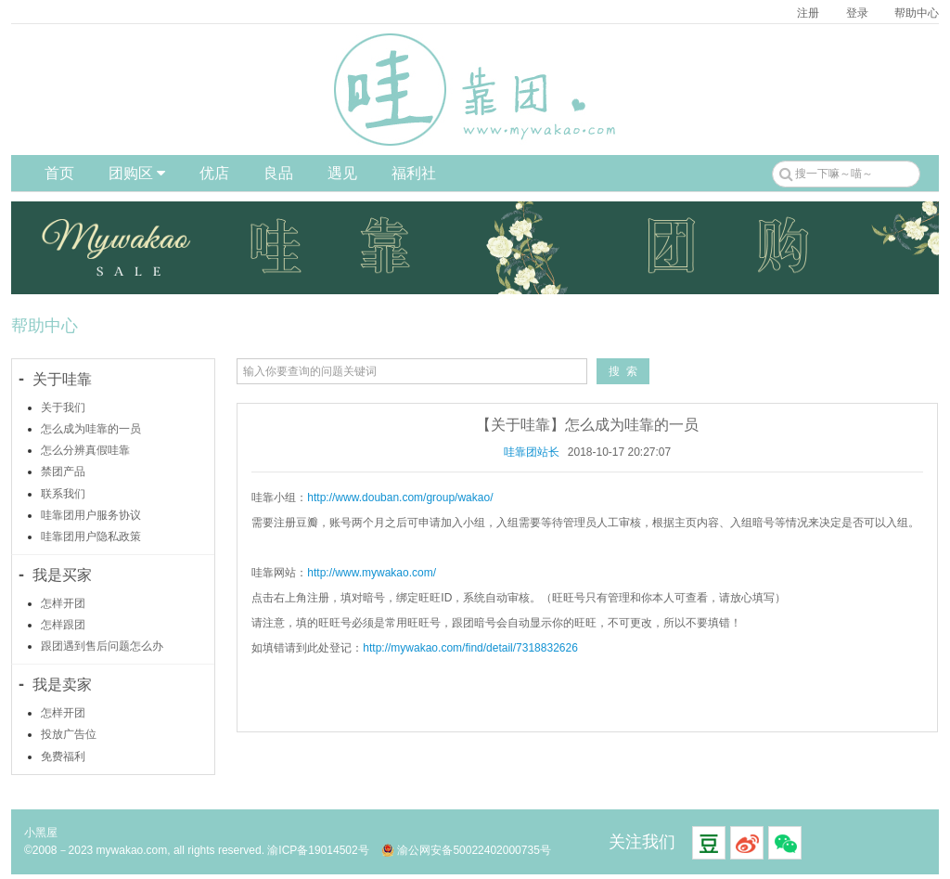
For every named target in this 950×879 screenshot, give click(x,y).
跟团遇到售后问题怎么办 (102, 646)
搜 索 (623, 371)
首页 (59, 173)
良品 (278, 173)
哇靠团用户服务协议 (91, 515)
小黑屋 (41, 832)
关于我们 (63, 407)
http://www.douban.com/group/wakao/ (400, 497)
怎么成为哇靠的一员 (91, 428)
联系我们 (63, 493)
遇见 (342, 173)
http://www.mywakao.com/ (371, 572)
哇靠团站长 (531, 452)
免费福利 (63, 756)
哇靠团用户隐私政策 (91, 536)
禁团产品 (63, 471)
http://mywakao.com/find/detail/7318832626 (470, 647)
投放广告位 (68, 734)
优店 (214, 173)
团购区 (137, 173)
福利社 (414, 173)
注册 (808, 12)
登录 (857, 12)
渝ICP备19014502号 (317, 850)
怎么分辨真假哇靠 (85, 450)
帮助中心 (916, 12)
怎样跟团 (63, 624)
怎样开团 (63, 603)
